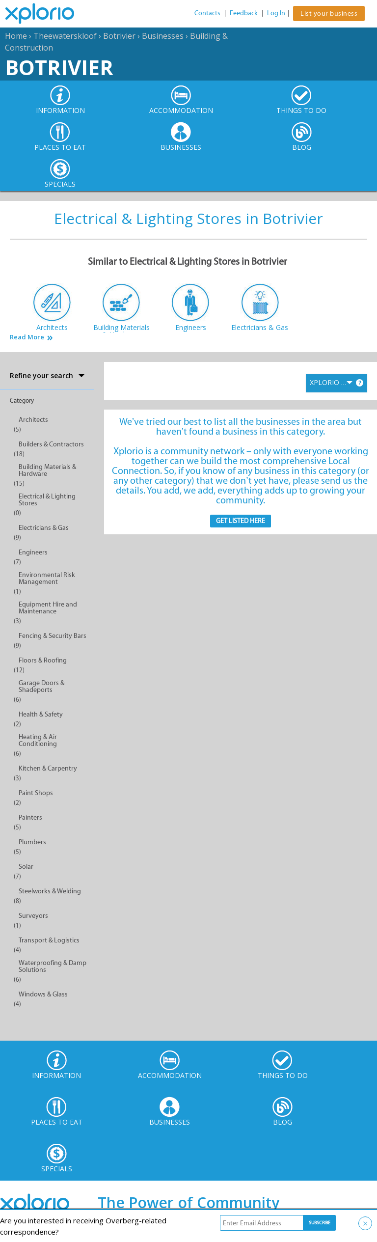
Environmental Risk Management (47, 578)
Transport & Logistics (49, 940)
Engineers (33, 552)
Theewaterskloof (65, 35)
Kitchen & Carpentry (48, 768)
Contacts (207, 13)
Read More (27, 337)
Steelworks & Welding (50, 891)
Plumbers (32, 842)
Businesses (163, 35)
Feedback (244, 13)
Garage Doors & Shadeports (41, 686)
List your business (328, 13)
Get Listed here (240, 521)
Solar (26, 866)
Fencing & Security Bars (52, 636)
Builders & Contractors (51, 444)
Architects (33, 419)
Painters (30, 817)
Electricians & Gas (44, 528)
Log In (276, 13)
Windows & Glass (43, 994)
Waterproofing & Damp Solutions (52, 966)
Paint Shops (36, 793)
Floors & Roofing (43, 660)
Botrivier (119, 35)
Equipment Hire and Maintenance (48, 607)
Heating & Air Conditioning (38, 740)
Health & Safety (41, 714)
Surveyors (33, 915)
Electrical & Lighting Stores (47, 499)
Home (16, 35)
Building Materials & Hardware (47, 470)
